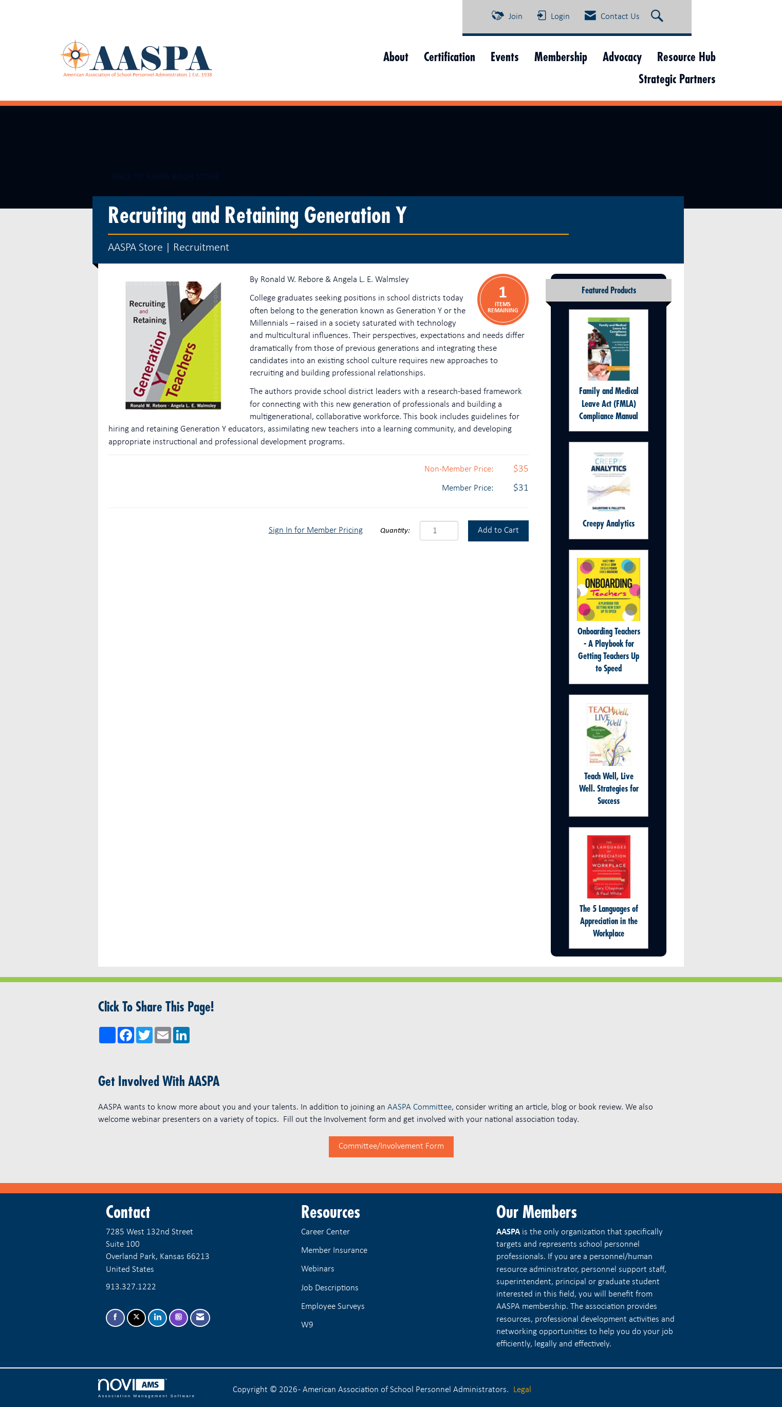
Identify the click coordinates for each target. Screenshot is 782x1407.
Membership (560, 56)
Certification (449, 56)
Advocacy (622, 56)
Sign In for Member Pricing (316, 530)
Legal (522, 1389)
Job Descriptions (330, 1288)
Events (505, 56)
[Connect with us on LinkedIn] (157, 1318)
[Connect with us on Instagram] (178, 1318)
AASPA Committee (419, 1107)
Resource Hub (686, 56)
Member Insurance (334, 1250)
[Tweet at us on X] (136, 1318)
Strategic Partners (677, 78)
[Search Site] (658, 17)
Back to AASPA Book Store (161, 176)
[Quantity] (439, 530)
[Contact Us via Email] (200, 1318)
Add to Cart (498, 530)
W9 (307, 1325)
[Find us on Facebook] (115, 1318)
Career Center (325, 1232)
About (395, 56)
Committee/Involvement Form (391, 1146)
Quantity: (395, 531)
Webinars (317, 1269)
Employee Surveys (333, 1306)
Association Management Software (146, 1388)
